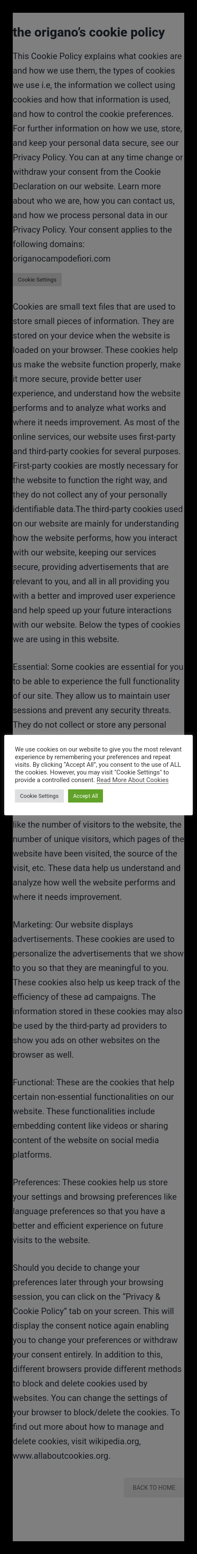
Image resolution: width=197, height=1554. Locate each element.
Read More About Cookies (132, 780)
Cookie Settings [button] (39, 796)
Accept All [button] (85, 796)
